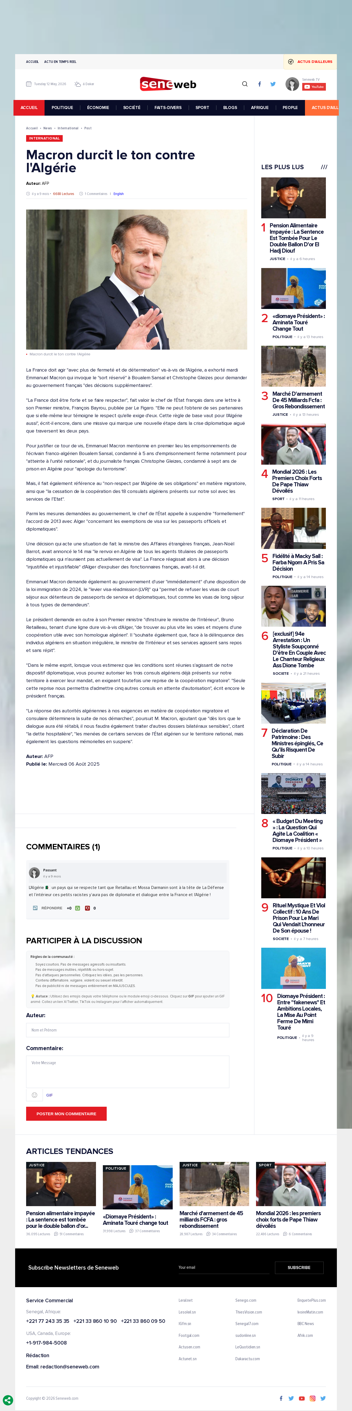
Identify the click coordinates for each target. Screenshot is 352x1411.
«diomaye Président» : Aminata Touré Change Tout (299, 322)
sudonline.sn (245, 1335)
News (47, 128)
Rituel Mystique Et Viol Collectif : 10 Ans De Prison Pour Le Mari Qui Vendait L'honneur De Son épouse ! (299, 918)
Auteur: (127, 1024)
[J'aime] (73, 908)
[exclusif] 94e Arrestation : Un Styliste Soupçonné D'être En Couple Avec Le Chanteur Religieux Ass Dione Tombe (299, 650)
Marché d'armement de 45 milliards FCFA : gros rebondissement (211, 1219)
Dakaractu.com (247, 1358)
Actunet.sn (188, 1358)
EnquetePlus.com (312, 1300)
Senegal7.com (246, 1323)
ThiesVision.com (248, 1311)
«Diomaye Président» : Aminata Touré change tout (135, 1219)
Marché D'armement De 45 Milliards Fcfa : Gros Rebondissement (299, 400)
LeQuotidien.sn (247, 1347)
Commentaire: (127, 1073)
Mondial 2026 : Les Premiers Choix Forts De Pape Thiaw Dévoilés (297, 481)
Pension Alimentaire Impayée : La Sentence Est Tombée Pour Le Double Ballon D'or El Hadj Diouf (297, 238)
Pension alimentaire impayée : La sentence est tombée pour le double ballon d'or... (60, 1219)
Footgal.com (189, 1335)
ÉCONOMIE (100, 107)
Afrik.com (305, 1335)
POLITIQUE (64, 107)
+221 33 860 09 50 (143, 1321)
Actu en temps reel (60, 61)
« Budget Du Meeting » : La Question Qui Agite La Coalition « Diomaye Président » (298, 830)
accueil (30, 107)
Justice (277, 259)
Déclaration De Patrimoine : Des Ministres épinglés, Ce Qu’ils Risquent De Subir (297, 743)
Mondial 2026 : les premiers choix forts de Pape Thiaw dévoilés (288, 1219)
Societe (281, 673)
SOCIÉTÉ (133, 107)
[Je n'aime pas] (91, 908)
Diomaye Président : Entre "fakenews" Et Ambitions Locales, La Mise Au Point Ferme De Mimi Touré (301, 1012)
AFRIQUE (261, 107)
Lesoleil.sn (187, 1311)
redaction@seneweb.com (69, 1367)
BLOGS (232, 107)
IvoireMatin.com (310, 1311)
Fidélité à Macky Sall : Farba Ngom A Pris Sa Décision (298, 562)
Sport (278, 499)
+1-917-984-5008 (46, 1343)
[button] (46, 908)
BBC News (306, 1323)
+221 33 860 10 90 (95, 1321)
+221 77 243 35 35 (47, 1321)
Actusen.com (189, 1347)
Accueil (32, 61)
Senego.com (245, 1300)
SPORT (204, 107)
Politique (282, 337)
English (119, 194)
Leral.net (186, 1300)
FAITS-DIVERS (169, 107)
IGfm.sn (185, 1323)
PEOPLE (291, 107)
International (68, 128)
